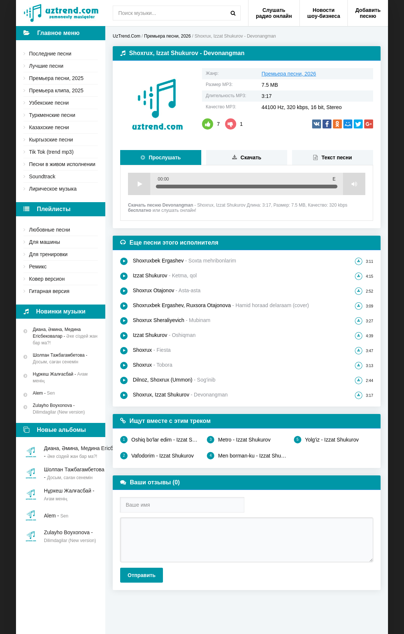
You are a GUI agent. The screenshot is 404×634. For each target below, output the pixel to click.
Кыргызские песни (51, 140)
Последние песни (50, 54)
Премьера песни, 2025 (56, 78)
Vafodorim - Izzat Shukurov (157, 455)
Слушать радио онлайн (274, 13)
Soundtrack (42, 176)
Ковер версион (47, 279)
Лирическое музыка (53, 189)
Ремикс (38, 267)
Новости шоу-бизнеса (323, 13)
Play (139, 184)
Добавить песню (368, 13)
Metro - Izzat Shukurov (238, 439)
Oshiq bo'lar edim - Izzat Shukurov (159, 439)
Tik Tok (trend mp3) (51, 152)
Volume (354, 184)
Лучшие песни (46, 66)
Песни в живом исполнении (62, 164)
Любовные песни (49, 230)
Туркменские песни (52, 115)
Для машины (44, 242)
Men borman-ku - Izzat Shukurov (246, 455)
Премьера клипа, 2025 (56, 90)
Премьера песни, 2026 (289, 74)
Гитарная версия (49, 291)
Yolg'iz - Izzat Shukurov (326, 439)
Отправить (141, 575)
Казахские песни (49, 127)
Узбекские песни (49, 103)
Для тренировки (48, 254)
